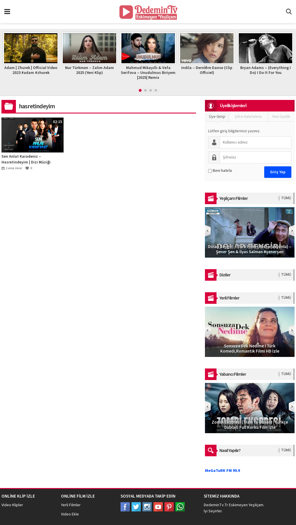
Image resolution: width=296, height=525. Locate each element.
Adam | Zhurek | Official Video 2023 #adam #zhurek (31, 70)
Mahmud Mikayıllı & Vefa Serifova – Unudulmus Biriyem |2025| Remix (149, 73)
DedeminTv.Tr (216, 505)
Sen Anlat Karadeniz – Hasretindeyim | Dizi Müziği (26, 159)
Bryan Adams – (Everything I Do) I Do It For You (266, 70)
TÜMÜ (286, 198)
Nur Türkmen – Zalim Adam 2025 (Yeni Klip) (90, 70)
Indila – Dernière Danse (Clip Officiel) (207, 70)
